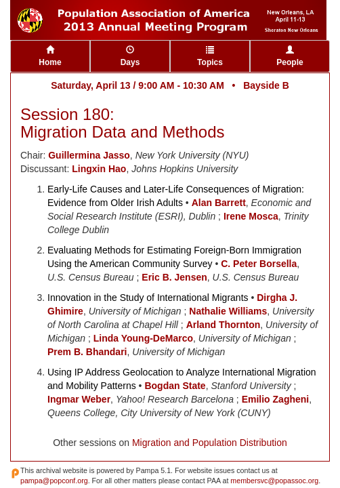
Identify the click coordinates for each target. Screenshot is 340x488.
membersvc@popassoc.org (274, 480)
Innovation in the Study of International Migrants (148, 297)
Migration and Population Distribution (209, 442)
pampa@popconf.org (54, 480)
